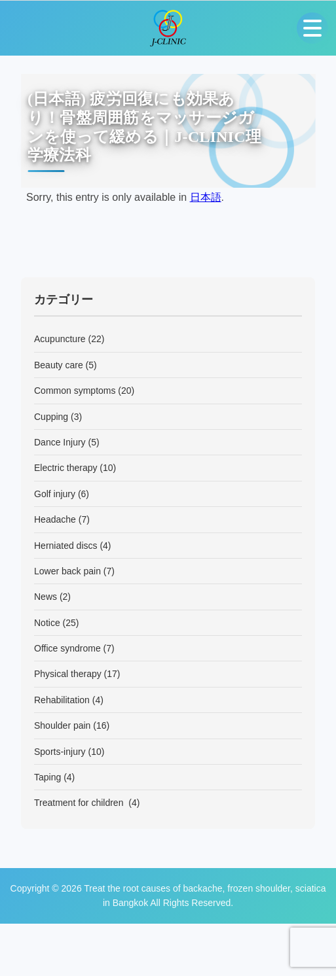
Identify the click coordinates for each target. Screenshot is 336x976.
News (45, 596)
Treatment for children (80, 802)
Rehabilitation (62, 700)
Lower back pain (67, 571)
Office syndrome (67, 648)
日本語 (205, 197)
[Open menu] (312, 28)
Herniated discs (66, 545)
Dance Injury (60, 442)
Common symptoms (74, 390)
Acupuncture (60, 339)
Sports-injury (60, 751)
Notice (47, 623)
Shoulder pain (62, 725)
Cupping (51, 416)
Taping (47, 777)
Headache (55, 519)
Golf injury (54, 494)
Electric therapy (65, 467)
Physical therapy (68, 674)
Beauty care (58, 365)
